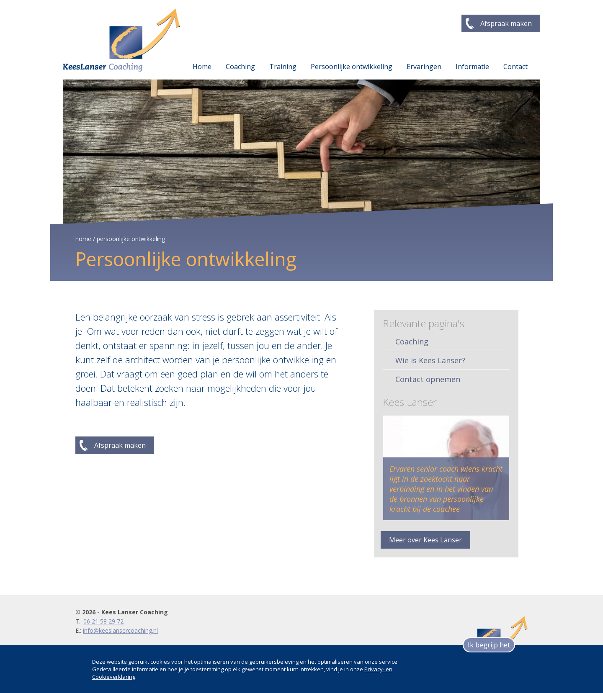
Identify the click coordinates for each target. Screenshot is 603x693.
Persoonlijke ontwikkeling (351, 66)
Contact (515, 66)
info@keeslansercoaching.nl (120, 630)
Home (202, 66)
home (83, 239)
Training (282, 66)
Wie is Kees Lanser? (430, 360)
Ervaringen (424, 66)
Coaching (240, 66)
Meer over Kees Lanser (425, 539)
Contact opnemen (427, 379)
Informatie (472, 66)
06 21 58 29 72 (103, 621)
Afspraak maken (506, 23)
